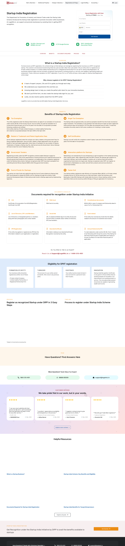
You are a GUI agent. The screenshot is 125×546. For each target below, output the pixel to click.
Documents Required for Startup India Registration (23, 507)
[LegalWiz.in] (12, 2)
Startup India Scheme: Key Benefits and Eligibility (79, 474)
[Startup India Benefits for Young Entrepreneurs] (91, 490)
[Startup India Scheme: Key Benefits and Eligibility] (91, 456)
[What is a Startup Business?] (34, 456)
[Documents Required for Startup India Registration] (34, 490)
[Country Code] (81, 27)
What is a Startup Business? (16, 474)
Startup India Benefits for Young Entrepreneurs (79, 507)
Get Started (94, 36)
